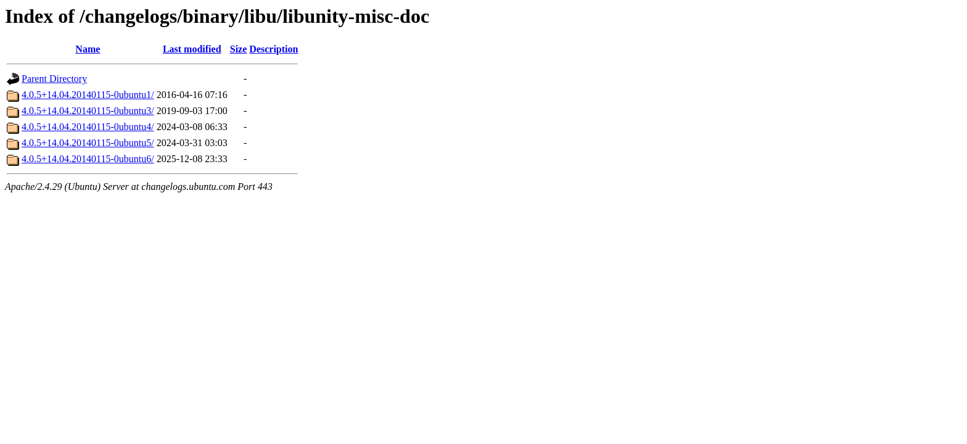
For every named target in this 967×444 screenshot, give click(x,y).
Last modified (192, 49)
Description (273, 49)
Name (87, 49)
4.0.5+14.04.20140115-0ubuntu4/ (88, 126)
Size (238, 49)
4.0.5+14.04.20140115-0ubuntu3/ (88, 110)
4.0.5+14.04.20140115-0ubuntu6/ (88, 159)
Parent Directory (54, 78)
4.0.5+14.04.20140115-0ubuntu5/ (88, 143)
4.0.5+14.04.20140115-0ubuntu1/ (88, 94)
